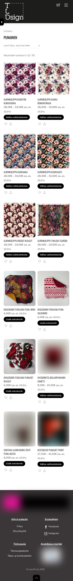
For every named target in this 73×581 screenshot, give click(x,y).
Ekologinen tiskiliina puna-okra (19, 309)
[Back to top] (36, 578)
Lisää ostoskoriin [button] (14, 319)
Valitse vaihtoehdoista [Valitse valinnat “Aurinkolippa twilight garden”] (50, 255)
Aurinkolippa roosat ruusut (18, 241)
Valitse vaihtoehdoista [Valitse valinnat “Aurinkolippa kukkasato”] (50, 186)
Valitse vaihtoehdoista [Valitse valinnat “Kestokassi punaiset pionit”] (50, 464)
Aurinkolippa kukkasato (49, 172)
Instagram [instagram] (51, 533)
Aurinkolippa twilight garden (52, 241)
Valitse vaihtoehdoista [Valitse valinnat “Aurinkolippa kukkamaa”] (17, 186)
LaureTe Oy (33, 569)
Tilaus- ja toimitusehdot (20, 555)
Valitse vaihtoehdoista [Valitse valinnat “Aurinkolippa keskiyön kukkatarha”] (17, 117)
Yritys (20, 526)
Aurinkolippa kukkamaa (16, 172)
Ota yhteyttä (19, 531)
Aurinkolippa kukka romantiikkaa (47, 101)
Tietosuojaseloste (19, 550)
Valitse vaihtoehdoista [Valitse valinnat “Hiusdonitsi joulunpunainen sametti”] (50, 395)
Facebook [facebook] (51, 526)
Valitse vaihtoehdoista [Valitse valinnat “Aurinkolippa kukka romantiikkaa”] (50, 117)
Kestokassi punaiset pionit (50, 450)
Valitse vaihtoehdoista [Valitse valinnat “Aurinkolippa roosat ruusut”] (17, 255)
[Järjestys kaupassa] (22, 45)
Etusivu (8, 31)
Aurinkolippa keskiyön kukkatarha (15, 101)
